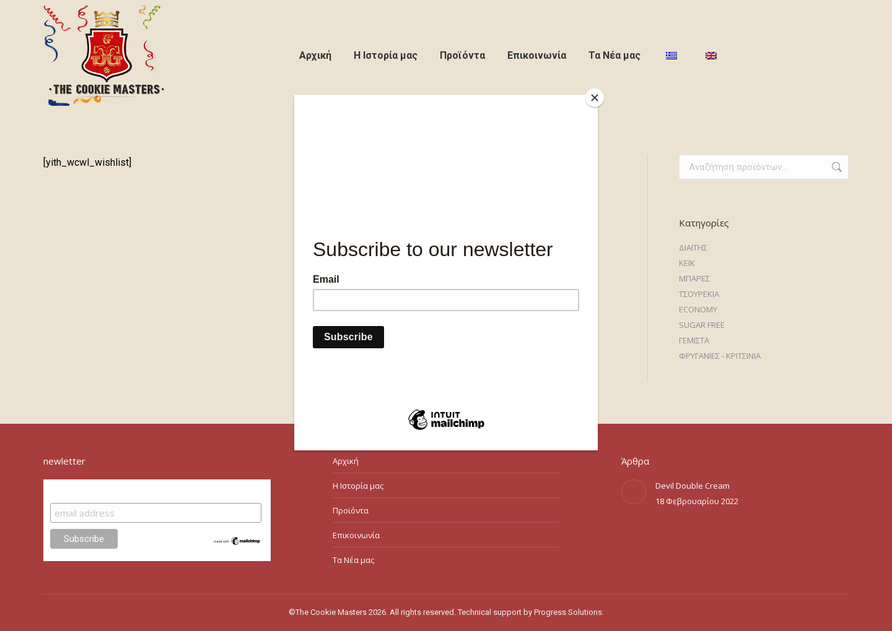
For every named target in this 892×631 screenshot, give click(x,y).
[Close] (594, 97)
